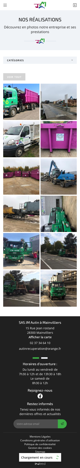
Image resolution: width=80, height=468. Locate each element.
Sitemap (40, 451)
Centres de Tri (40, 455)
